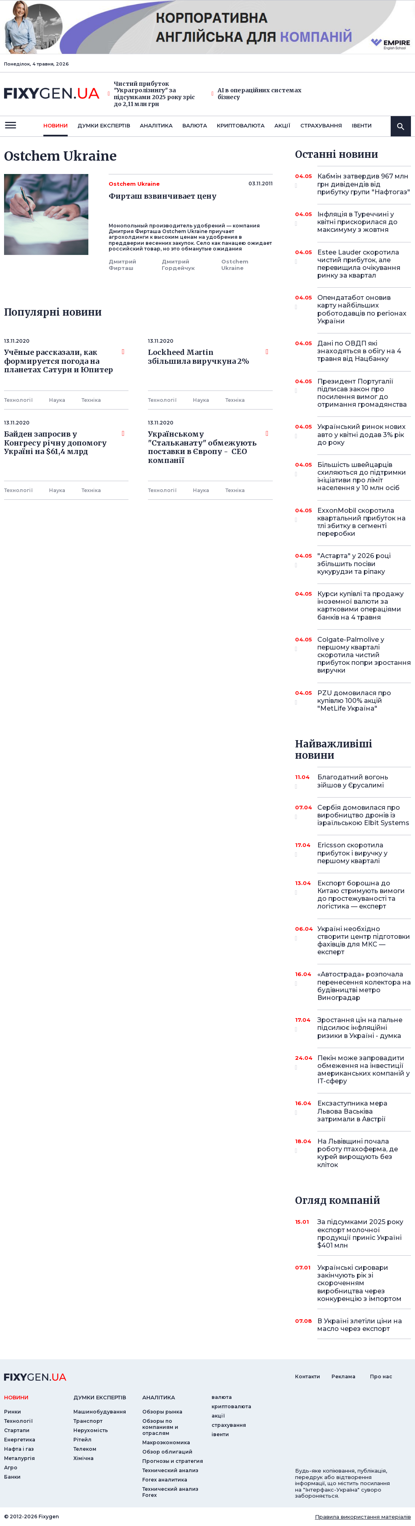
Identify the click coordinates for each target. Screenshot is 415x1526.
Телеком (84, 1449)
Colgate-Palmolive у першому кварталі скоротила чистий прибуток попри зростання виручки (364, 655)
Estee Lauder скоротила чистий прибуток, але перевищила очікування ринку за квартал (358, 264)
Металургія (19, 1458)
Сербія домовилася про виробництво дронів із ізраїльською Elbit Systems (363, 815)
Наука (57, 400)
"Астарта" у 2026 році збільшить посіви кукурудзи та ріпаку (354, 563)
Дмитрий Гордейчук (178, 264)
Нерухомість (90, 1430)
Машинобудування (99, 1412)
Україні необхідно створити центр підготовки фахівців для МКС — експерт (363, 940)
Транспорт (88, 1421)
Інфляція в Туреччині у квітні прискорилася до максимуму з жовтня (357, 221)
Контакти (307, 1376)
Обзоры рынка (162, 1412)
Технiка (91, 400)
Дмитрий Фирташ (122, 264)
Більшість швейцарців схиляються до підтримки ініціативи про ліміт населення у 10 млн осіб (361, 476)
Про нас (381, 1376)
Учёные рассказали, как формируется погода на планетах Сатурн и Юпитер (64, 361)
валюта (194, 125)
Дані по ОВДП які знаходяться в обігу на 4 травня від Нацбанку (359, 351)
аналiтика (158, 1397)
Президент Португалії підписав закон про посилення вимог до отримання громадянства (362, 393)
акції (282, 125)
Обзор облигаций (167, 1452)
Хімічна (83, 1458)
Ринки (12, 1412)
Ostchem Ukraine (234, 264)
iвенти (362, 125)
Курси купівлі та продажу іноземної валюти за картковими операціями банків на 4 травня (360, 605)
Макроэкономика (166, 1442)
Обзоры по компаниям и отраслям (160, 1427)
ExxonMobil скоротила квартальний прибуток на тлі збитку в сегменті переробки (361, 522)
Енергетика (19, 1440)
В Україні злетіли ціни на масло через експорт (359, 1325)
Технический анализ (170, 1470)
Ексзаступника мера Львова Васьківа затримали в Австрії (353, 1111)
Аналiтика (156, 125)
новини (55, 125)
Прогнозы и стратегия (172, 1461)
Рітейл (82, 1440)
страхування (321, 125)
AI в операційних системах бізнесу (257, 94)
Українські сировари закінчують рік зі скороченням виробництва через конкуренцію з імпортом (359, 1283)
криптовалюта (241, 125)
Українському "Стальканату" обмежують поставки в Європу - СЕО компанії (208, 447)
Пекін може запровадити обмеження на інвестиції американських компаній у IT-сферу (363, 1069)
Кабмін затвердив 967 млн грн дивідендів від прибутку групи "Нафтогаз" (363, 183)
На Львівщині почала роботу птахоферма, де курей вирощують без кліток (357, 1153)
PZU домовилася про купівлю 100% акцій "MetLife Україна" (354, 700)
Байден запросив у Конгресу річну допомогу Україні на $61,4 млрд (64, 443)
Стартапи (17, 1430)
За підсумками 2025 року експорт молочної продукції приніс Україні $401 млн (360, 1233)
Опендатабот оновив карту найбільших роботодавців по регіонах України (361, 309)
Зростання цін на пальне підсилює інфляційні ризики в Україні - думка (359, 1027)
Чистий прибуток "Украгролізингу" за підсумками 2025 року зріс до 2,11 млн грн (151, 94)
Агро (10, 1467)
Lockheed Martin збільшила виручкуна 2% (208, 357)
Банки (12, 1477)
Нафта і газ (19, 1449)
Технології (18, 400)
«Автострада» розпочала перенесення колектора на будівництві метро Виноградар (364, 986)
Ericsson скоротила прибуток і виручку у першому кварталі (353, 852)
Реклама (343, 1376)
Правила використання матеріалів (363, 1516)
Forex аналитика (164, 1480)
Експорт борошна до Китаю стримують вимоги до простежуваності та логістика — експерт (361, 895)
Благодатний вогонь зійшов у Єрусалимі (353, 781)
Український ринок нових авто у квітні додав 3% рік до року (361, 434)
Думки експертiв (103, 125)
